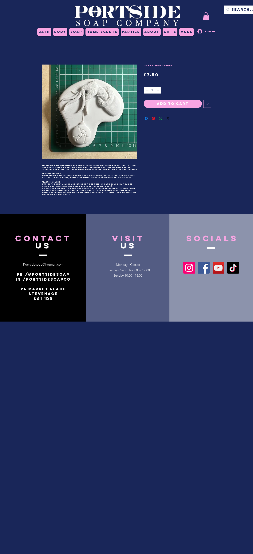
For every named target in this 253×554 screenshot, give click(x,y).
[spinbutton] (152, 90)
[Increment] (158, 90)
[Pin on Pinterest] (153, 118)
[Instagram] (189, 268)
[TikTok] (233, 268)
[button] (206, 16)
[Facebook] (204, 268)
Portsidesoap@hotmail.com (43, 264)
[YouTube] (218, 268)
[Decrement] (146, 90)
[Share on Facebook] (146, 118)
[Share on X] (168, 118)
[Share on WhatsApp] (160, 118)
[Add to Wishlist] (207, 104)
